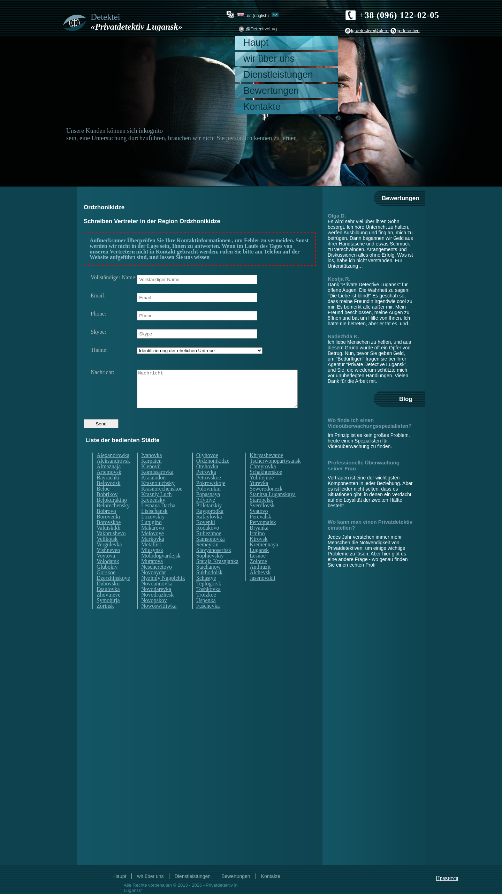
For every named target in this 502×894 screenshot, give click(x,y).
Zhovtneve (108, 608)
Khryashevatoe (266, 468)
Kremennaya (264, 557)
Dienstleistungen (278, 74)
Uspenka (206, 613)
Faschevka (208, 619)
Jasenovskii (262, 591)
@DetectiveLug (261, 28)
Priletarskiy (209, 518)
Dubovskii (108, 596)
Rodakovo (207, 541)
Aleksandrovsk (113, 474)
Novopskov (154, 613)
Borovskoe (109, 535)
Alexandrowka (113, 468)
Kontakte (262, 106)
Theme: (99, 350)
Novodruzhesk (157, 608)
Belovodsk (108, 496)
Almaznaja (109, 479)
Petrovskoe (208, 490)
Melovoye (152, 546)
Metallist (151, 557)
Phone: (98, 314)
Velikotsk (107, 552)
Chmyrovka (263, 479)
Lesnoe (258, 568)
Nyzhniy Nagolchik (163, 591)
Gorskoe (106, 585)
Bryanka (259, 541)
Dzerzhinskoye (113, 591)
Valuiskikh (108, 541)
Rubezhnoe (208, 546)
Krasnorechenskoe (161, 502)
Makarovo (152, 541)
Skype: (98, 332)
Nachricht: (102, 372)
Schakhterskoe (266, 485)
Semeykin (207, 557)
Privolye (205, 513)
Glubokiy (107, 580)
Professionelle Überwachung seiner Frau (364, 465)
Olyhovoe (207, 468)
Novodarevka (156, 602)
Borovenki (108, 529)
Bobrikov (107, 507)
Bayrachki (108, 490)
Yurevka (259, 496)
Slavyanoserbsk (213, 563)
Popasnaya (208, 507)
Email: (98, 295)
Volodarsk (108, 574)
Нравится (447, 878)
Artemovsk (109, 485)
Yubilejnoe (262, 490)
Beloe (103, 502)
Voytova (106, 568)
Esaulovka (108, 602)
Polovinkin (208, 502)
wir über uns (269, 58)
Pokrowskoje (211, 496)
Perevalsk (260, 529)
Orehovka (207, 479)
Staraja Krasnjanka (217, 574)
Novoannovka (157, 596)
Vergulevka (109, 557)
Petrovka (206, 485)
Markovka (152, 552)
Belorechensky (113, 518)
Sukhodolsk (209, 585)
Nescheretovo (156, 580)
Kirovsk (259, 552)
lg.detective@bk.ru (370, 30)
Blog (405, 399)
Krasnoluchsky (158, 496)
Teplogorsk (208, 596)
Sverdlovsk (262, 518)
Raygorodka (209, 524)
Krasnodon (153, 490)
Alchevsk (260, 585)
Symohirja (108, 613)
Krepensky (153, 513)
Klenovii (151, 479)
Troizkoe (206, 608)
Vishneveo (108, 563)
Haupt (255, 42)
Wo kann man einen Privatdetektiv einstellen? (370, 525)
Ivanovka (151, 468)
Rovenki (205, 535)
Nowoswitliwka (158, 619)
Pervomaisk (263, 535)
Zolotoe (258, 574)
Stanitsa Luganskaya (273, 507)
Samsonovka (210, 552)
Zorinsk (105, 619)
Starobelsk (261, 513)
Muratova (152, 574)
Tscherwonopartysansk (275, 474)
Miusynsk (152, 563)
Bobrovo (106, 524)
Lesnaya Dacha (158, 518)
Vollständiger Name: (114, 277)
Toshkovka (208, 602)
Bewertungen (271, 90)
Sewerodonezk (266, 502)
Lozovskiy (153, 529)
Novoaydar (153, 585)
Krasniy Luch (156, 507)
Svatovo (259, 524)
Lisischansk (154, 524)
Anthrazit (260, 580)
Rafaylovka (209, 529)
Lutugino (151, 535)
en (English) (258, 15)
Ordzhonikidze (212, 474)
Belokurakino (112, 513)
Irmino (257, 546)
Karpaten (151, 474)
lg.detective (408, 30)
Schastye (206, 591)
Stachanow (208, 580)
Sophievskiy (210, 568)
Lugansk (259, 563)
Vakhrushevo (111, 546)
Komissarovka (157, 485)
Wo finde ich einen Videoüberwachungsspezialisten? (370, 423)
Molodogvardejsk (161, 568)
